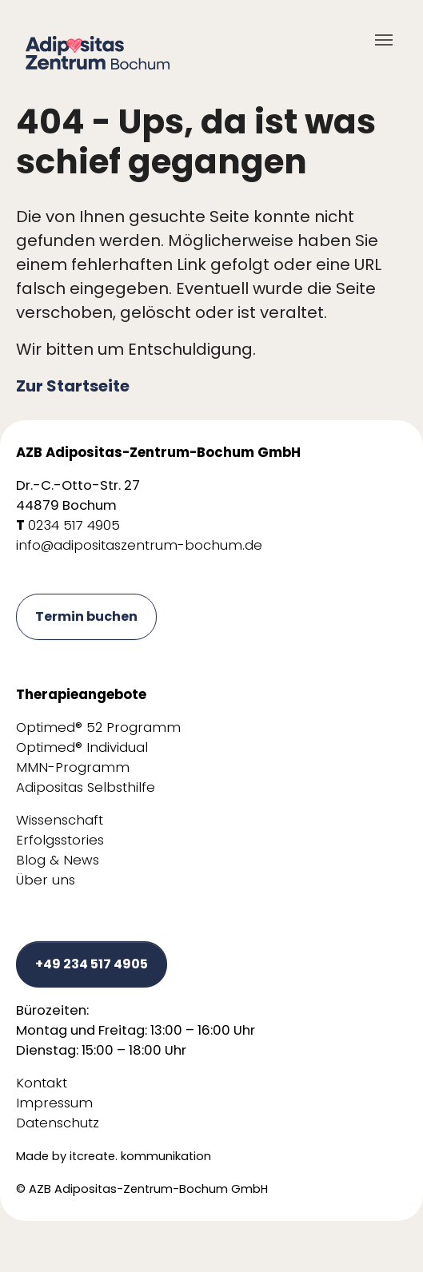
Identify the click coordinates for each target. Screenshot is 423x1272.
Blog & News (57, 860)
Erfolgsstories (60, 840)
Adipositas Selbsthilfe (85, 787)
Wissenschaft (59, 820)
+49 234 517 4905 (91, 964)
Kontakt (41, 1083)
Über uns (45, 880)
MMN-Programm (73, 767)
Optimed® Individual (82, 747)
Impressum (54, 1103)
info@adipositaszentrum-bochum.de (139, 545)
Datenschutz (57, 1123)
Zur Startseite (73, 386)
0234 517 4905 (74, 525)
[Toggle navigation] (383, 40)
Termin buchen (86, 616)
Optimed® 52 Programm (98, 727)
